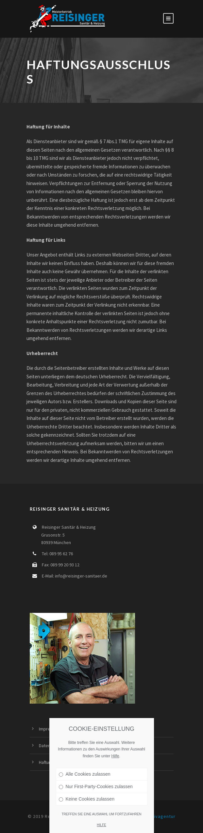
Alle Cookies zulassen (84, 774)
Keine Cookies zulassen (86, 799)
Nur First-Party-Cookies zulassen (96, 786)
